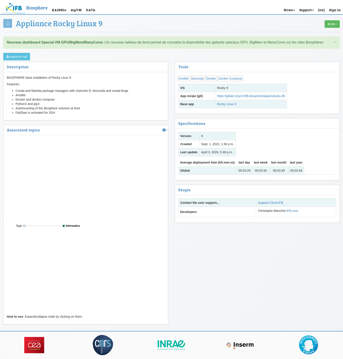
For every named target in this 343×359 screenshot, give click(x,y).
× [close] (335, 42)
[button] (321, 7)
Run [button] (332, 24)
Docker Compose (230, 78)
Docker (211, 78)
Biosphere (36, 7)
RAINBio (59, 9)
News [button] (289, 9)
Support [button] (306, 9)
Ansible (183, 78)
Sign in (335, 9)
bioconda (197, 78)
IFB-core (292, 211)
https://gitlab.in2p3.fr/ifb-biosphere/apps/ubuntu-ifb (251, 96)
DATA (90, 9)
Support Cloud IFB (270, 202)
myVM (76, 9)
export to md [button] (16, 56)
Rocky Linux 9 (226, 104)
